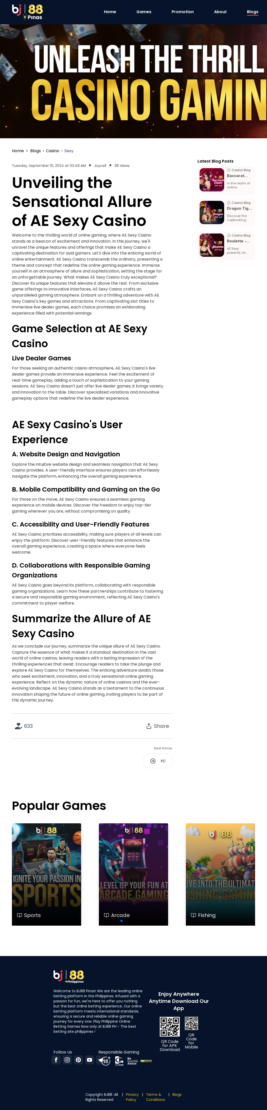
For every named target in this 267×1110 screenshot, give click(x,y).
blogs (35, 151)
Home (110, 12)
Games (143, 12)
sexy (69, 151)
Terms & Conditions (155, 1097)
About (220, 12)
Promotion (183, 12)
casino (52, 151)
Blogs (252, 12)
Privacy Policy (132, 1097)
